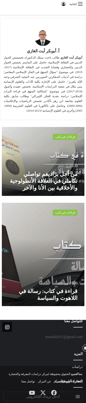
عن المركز (44, 381)
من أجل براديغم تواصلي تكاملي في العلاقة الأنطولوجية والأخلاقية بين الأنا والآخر (44, 181)
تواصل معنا (28, 381)
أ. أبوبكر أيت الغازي (43, 51)
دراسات (77, 367)
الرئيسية (59, 381)
